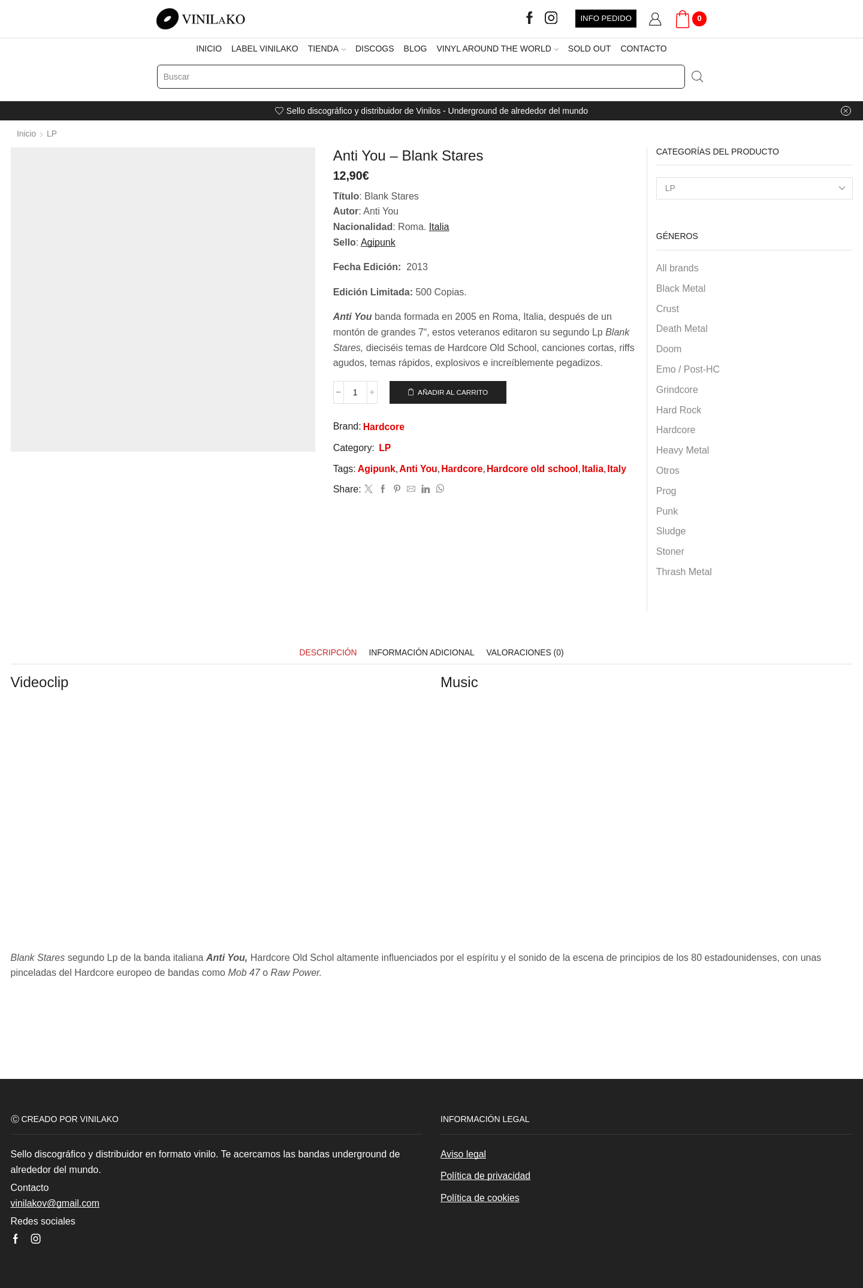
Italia (439, 226)
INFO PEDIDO (606, 18)
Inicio (27, 133)
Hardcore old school (534, 470)
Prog (666, 490)
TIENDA (327, 48)
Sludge (671, 530)
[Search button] (697, 77)
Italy (619, 470)
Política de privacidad (486, 1176)
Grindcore (677, 389)
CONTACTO (643, 48)
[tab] (327, 652)
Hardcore (384, 427)
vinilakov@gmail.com (56, 1203)
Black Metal (680, 288)
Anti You (419, 470)
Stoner (670, 551)
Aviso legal (463, 1153)
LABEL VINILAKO (264, 48)
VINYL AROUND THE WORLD (497, 48)
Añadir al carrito (453, 392)
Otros (668, 470)
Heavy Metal (683, 450)
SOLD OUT (589, 48)
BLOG (415, 48)
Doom (669, 348)
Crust (667, 308)
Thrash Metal (684, 571)
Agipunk (377, 470)
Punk (667, 511)
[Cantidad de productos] (355, 392)
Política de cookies (480, 1197)
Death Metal (682, 328)
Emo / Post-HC (688, 369)
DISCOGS (374, 48)
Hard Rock (678, 409)
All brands (677, 267)
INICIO (209, 48)
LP (52, 133)
